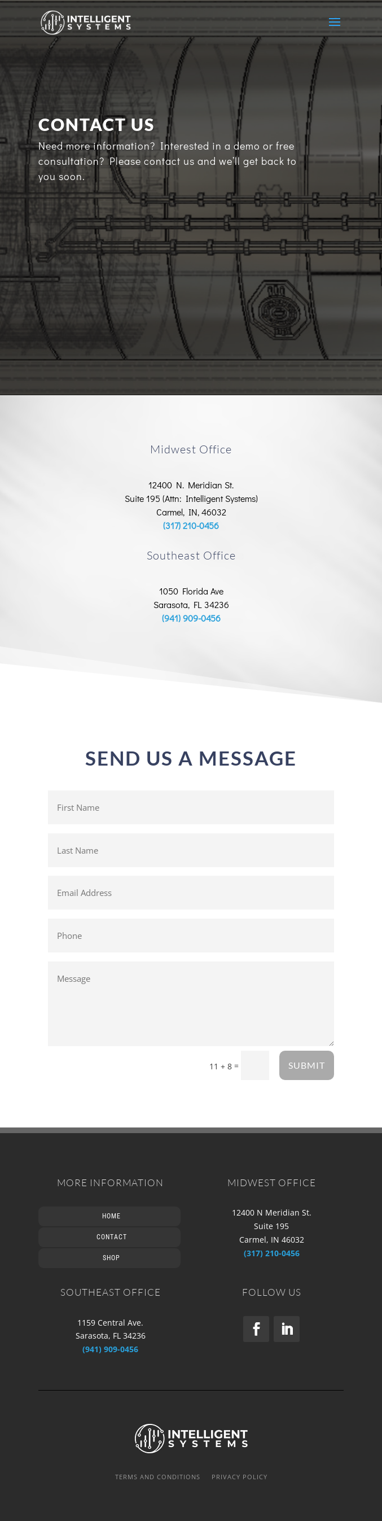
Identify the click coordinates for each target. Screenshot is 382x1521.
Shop (111, 1258)
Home (111, 1216)
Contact (111, 1237)
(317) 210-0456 (191, 525)
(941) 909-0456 (191, 618)
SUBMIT (306, 1065)
